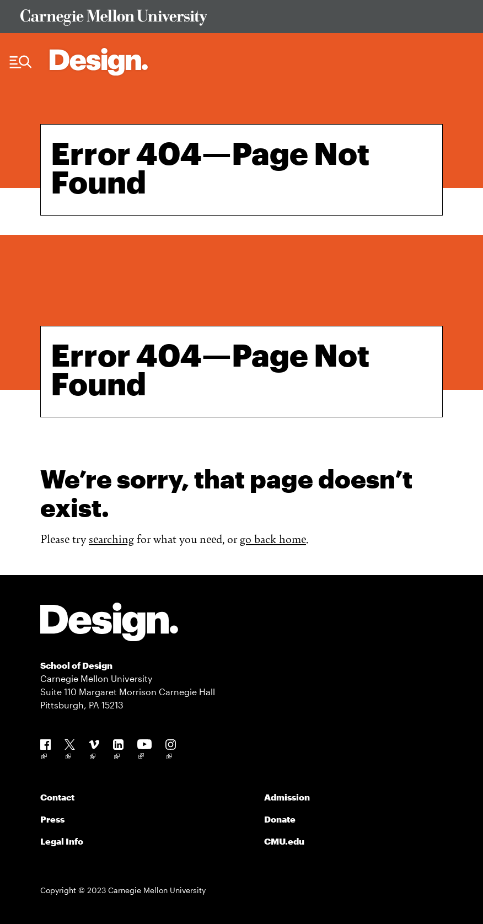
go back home (273, 538)
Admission (287, 797)
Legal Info (61, 841)
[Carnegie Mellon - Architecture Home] (99, 62)
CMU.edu (284, 841)
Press (52, 819)
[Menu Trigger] (20, 62)
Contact (57, 797)
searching (111, 538)
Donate (280, 819)
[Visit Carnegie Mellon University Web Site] (241, 19)
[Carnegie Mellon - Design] (109, 624)
